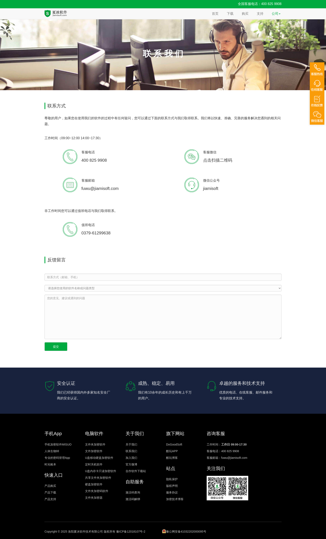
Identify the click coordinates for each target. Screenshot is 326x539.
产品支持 (50, 499)
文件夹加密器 (93, 497)
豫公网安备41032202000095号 (184, 531)
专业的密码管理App (57, 457)
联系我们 (131, 451)
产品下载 (50, 492)
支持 (260, 13)
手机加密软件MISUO (58, 444)
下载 (230, 13)
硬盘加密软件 (93, 484)
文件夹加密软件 (95, 444)
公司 (276, 13)
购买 (245, 13)
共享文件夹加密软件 (98, 477)
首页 (215, 13)
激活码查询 (133, 492)
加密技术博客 (175, 499)
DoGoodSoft (174, 444)
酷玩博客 (172, 457)
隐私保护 (172, 479)
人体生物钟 (51, 451)
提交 (56, 346)
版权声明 (172, 485)
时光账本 (50, 464)
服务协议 (172, 492)
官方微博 (131, 464)
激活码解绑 (133, 499)
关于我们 (131, 444)
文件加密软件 (93, 451)
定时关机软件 (93, 464)
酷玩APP (172, 451)
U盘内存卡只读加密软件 (100, 471)
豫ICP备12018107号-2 (130, 531)
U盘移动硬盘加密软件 (99, 457)
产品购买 (50, 485)
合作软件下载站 (136, 471)
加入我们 (131, 457)
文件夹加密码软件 (96, 491)
